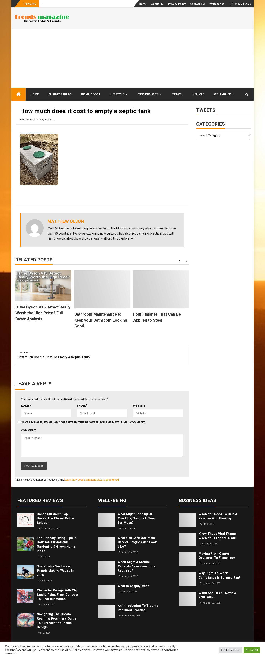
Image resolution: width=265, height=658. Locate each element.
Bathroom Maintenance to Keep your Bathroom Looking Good (100, 320)
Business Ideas (60, 94)
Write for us (216, 4)
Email (82, 405)
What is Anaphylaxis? (133, 586)
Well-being (223, 94)
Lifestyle (117, 94)
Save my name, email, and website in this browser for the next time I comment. (83, 422)
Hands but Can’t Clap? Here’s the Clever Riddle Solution (55, 518)
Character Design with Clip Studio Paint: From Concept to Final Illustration (57, 594)
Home (142, 4)
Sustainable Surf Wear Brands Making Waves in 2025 (55, 570)
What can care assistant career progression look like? (137, 542)
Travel (177, 94)
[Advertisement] (132, 58)
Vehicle (198, 94)
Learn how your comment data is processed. (91, 479)
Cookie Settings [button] (230, 650)
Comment (28, 430)
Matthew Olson (28, 119)
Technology (148, 94)
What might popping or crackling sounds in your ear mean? (136, 518)
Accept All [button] (252, 650)
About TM (157, 4)
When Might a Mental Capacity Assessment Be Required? (136, 566)
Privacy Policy (177, 4)
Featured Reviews (40, 500)
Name (26, 405)
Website (139, 405)
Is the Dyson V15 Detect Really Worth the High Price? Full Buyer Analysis (43, 313)
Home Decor (90, 94)
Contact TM (197, 4)
